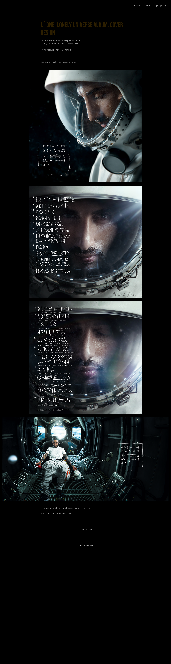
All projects (138, 6)
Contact (150, 6)
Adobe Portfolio (89, 545)
